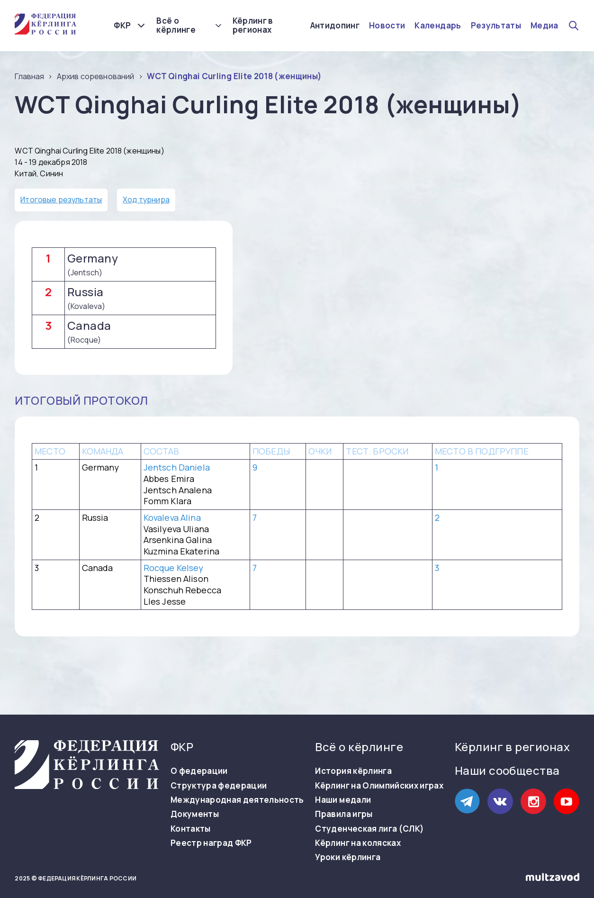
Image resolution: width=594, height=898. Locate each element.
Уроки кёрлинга (347, 857)
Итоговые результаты (61, 199)
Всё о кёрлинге (176, 25)
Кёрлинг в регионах (253, 25)
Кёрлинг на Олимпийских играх (379, 785)
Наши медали (343, 800)
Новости (387, 25)
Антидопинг (335, 25)
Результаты (496, 25)
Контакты (191, 829)
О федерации (199, 771)
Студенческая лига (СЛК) (369, 829)
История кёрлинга (353, 771)
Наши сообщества (507, 770)
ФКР (122, 25)
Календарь (437, 25)
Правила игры (343, 814)
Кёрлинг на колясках (357, 843)
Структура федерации (219, 785)
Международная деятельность (237, 800)
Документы (195, 814)
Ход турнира (146, 199)
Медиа (544, 25)
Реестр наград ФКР (211, 843)
